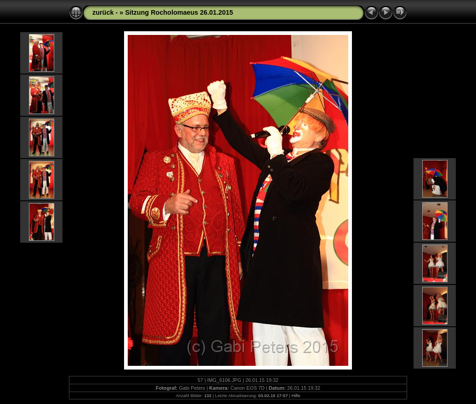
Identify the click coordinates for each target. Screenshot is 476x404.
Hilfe (295, 395)
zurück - (105, 12)
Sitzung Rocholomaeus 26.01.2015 (179, 12)
